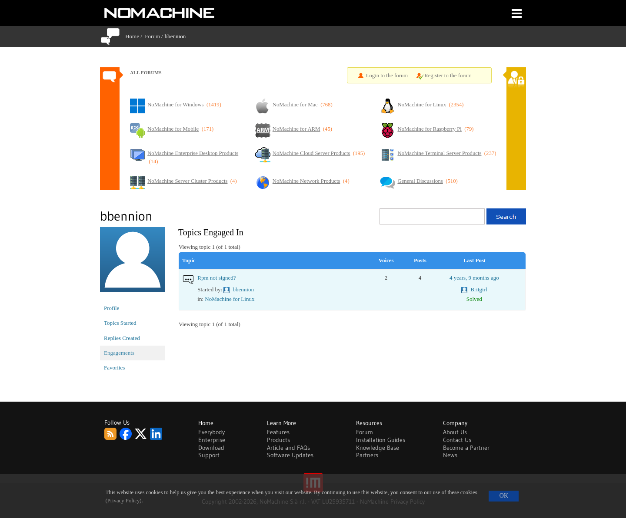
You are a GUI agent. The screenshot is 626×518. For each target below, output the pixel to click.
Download (211, 448)
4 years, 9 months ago (474, 277)
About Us (455, 432)
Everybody (211, 432)
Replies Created (122, 338)
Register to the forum (448, 76)
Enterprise (211, 440)
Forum (152, 36)
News (450, 455)
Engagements (119, 353)
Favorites (114, 367)
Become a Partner (466, 448)
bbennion (243, 289)
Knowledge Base (377, 448)
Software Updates (290, 455)
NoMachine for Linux (229, 299)
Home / (135, 36)
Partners (367, 455)
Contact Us (457, 440)
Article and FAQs (288, 448)
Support (209, 455)
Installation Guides (380, 440)
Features (278, 432)
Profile (111, 308)
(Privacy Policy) (124, 501)
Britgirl (478, 289)
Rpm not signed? (216, 277)
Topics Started (120, 323)
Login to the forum (387, 76)
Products (278, 440)
